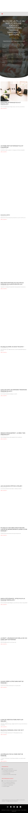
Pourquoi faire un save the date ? (12, 346)
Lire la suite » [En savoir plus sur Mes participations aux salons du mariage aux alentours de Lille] (4, 288)
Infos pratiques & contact (7, 778)
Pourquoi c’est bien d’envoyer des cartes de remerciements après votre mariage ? (14, 529)
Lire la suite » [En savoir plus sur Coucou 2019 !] (4, 219)
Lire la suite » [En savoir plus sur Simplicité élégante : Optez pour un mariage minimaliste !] (4, 604)
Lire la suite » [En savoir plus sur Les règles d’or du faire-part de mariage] (4, 761)
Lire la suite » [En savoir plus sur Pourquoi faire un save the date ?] (4, 352)
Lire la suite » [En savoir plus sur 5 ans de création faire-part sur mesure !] (4, 726)
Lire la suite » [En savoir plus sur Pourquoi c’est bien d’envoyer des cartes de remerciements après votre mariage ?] (4, 535)
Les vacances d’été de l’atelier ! (11, 486)
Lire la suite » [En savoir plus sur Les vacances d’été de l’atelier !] (4, 490)
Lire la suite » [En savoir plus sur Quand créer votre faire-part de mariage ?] (4, 687)
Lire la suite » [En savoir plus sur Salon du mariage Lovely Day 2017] (4, 734)
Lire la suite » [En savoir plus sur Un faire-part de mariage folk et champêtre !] (4, 151)
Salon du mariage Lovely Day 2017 (12, 730)
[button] (2, 14)
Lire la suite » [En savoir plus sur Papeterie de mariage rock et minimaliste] (4, 108)
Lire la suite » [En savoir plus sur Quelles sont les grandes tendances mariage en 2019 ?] (4, 395)
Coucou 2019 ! (5, 215)
